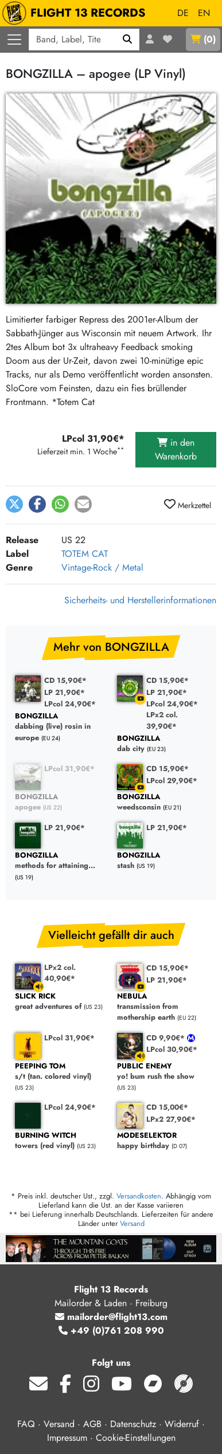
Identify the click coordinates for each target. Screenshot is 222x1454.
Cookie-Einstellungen (136, 1437)
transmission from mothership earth (162, 1007)
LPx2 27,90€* (171, 1119)
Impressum (67, 1437)
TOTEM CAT (84, 553)
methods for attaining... (60, 861)
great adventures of (60, 1002)
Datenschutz (133, 1424)
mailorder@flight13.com (111, 1316)
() (203, 39)
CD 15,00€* (167, 1107)
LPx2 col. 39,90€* (162, 720)
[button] (14, 504)
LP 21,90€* (64, 692)
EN (204, 12)
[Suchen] (127, 39)
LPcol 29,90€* (171, 780)
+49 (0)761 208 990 (111, 1330)
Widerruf (182, 1424)
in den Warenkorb (176, 449)
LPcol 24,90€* (70, 703)
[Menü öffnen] (14, 39)
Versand (132, 1223)
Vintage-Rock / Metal (102, 567)
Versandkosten (138, 1195)
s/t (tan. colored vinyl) (60, 1072)
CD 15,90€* (65, 680)
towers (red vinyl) (60, 1141)
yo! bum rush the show (162, 1072)
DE (183, 12)
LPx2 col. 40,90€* (60, 973)
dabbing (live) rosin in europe (60, 727)
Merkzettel (187, 504)
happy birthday (162, 1141)
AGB (92, 1424)
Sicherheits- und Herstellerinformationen (140, 600)
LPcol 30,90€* (171, 1049)
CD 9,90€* (166, 1037)
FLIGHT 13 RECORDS (76, 13)
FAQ (26, 1424)
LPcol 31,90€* (69, 768)
